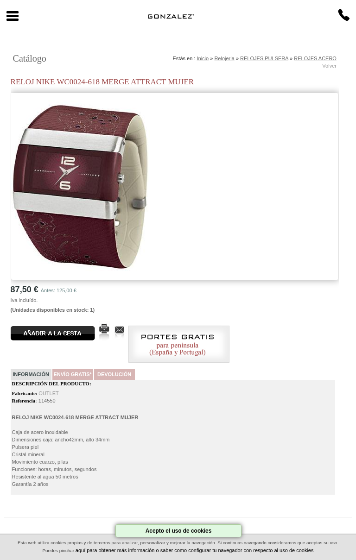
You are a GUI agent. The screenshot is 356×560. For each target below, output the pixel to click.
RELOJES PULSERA (264, 58)
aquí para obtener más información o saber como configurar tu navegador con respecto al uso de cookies (195, 550)
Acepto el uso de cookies (179, 531)
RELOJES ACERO (315, 58)
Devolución (114, 374)
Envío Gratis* (72, 374)
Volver (329, 66)
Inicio (203, 58)
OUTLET (48, 393)
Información (31, 374)
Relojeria (224, 58)
